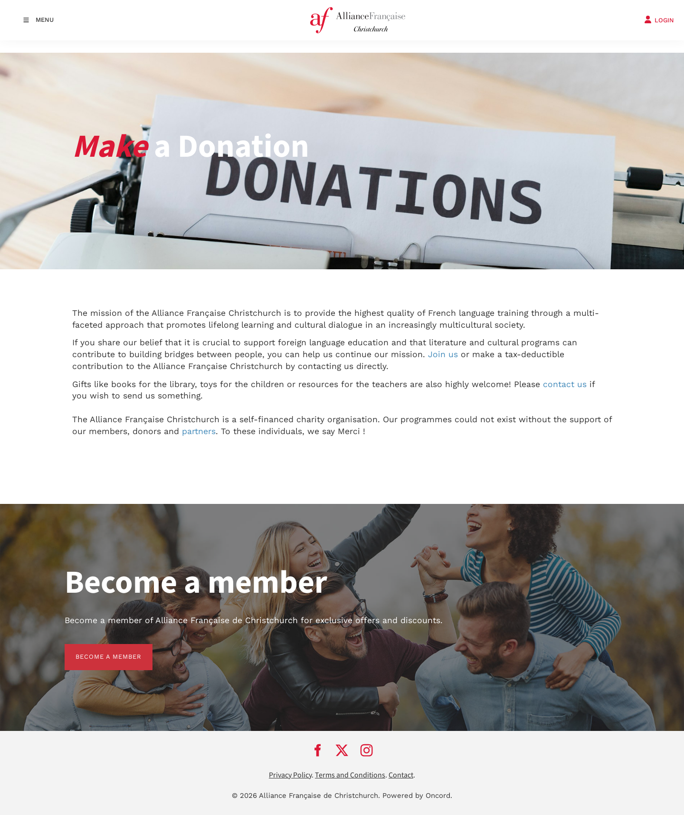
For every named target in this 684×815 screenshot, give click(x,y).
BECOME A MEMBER (98, 649)
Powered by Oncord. (417, 795)
